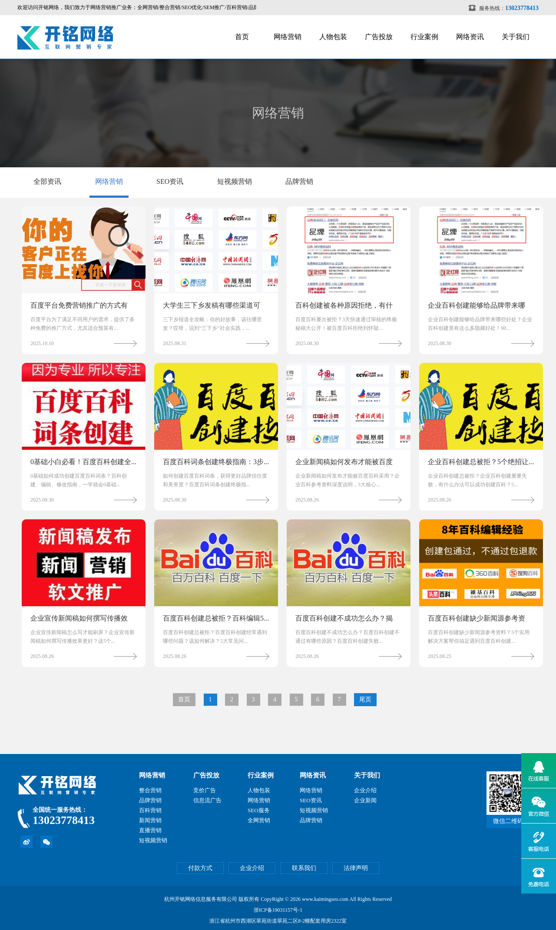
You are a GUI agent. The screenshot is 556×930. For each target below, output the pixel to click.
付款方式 (200, 868)
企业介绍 (365, 790)
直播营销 (150, 830)
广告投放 (379, 36)
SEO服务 (259, 810)
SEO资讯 (169, 181)
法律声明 (356, 868)
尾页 (365, 699)
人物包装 (333, 36)
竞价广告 (204, 790)
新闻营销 (150, 820)
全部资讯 (47, 181)
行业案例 (424, 36)
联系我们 (304, 868)
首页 (242, 36)
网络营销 (287, 36)
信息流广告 (207, 800)
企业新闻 (365, 800)
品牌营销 (299, 181)
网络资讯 (470, 36)
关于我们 (516, 36)
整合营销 (150, 790)
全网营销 (259, 820)
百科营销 (150, 810)
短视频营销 (234, 181)
